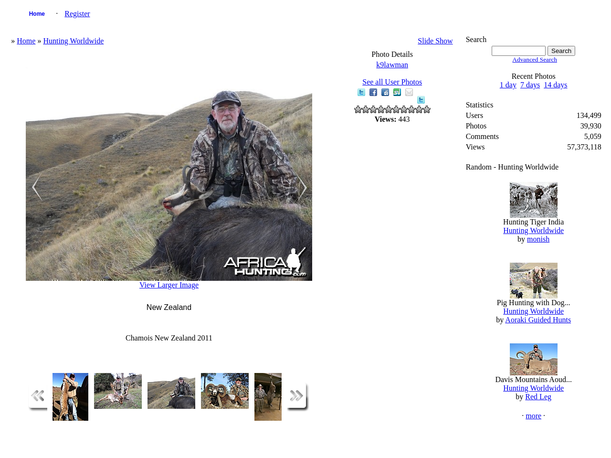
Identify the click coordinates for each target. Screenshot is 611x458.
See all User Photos (392, 82)
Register (77, 14)
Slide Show (435, 41)
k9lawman (392, 65)
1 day (508, 85)
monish (538, 239)
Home (37, 14)
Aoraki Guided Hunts (538, 320)
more (533, 416)
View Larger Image (169, 285)
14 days (555, 85)
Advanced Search (534, 59)
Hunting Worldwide (73, 41)
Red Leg (538, 397)
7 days (530, 85)
